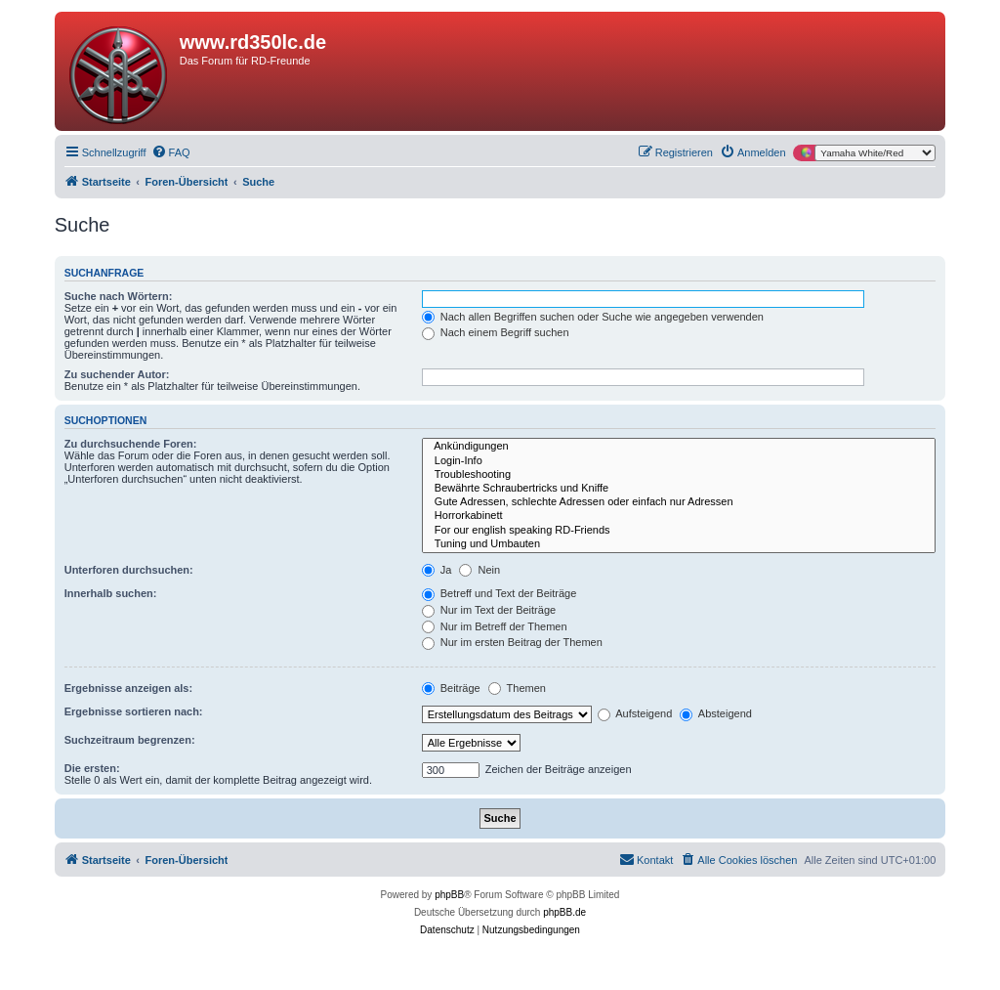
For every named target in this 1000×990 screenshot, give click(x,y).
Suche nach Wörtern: (118, 296)
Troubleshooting (679, 475)
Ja (437, 570)
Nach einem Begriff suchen (495, 332)
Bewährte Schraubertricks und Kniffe (679, 488)
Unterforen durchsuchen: (128, 570)
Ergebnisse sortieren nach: (133, 711)
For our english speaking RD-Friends (679, 531)
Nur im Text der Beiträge (489, 610)
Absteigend (716, 713)
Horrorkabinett (679, 516)
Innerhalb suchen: (110, 593)
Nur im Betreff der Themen (494, 626)
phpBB (449, 894)
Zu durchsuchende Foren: (130, 444)
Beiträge (451, 688)
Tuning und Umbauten (679, 544)
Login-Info (679, 461)
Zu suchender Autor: (117, 374)
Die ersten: (92, 768)
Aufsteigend (635, 713)
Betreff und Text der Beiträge (499, 593)
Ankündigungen (679, 446)
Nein (479, 570)
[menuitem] (170, 152)
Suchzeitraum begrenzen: (129, 740)
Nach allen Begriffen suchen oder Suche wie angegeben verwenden (593, 317)
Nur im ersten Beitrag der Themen (512, 642)
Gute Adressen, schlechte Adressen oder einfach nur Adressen (679, 502)
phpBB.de (564, 912)
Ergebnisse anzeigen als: (128, 688)
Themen (517, 688)
